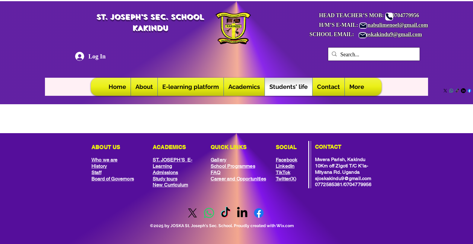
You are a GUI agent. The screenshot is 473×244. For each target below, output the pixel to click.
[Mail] (363, 26)
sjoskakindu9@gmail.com (392, 34)
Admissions (165, 172)
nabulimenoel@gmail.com (398, 25)
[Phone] (389, 16)
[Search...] (373, 55)
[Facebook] (469, 90)
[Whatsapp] (451, 90)
